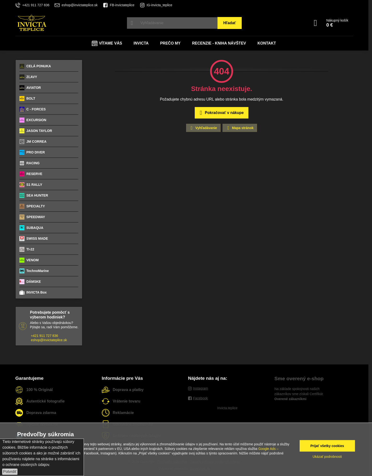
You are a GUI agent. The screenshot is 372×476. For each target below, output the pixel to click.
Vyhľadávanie (203, 127)
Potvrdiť (10, 472)
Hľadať (229, 23)
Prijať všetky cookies (327, 446)
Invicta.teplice (227, 408)
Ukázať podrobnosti (327, 457)
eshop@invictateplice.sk (49, 340)
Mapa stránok (239, 127)
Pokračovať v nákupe (221, 113)
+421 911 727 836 (44, 336)
